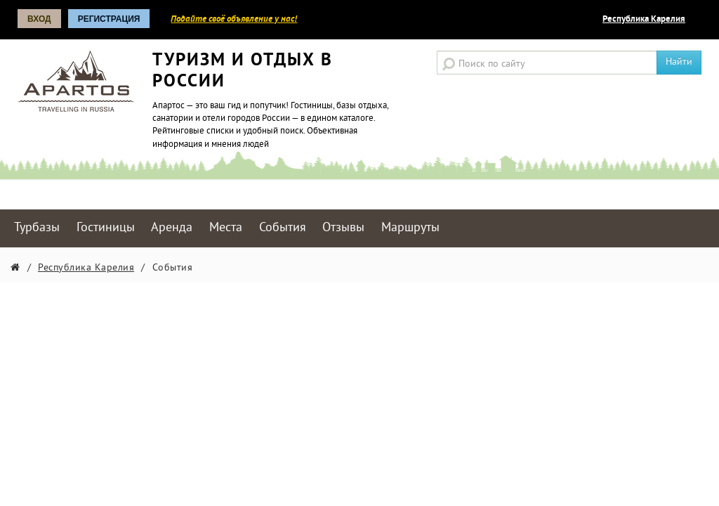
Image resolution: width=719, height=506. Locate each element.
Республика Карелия (643, 19)
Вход (39, 19)
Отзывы (343, 228)
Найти (679, 62)
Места (225, 228)
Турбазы (37, 228)
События (282, 228)
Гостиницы (106, 228)
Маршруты (410, 228)
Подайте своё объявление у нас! (234, 19)
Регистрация (109, 19)
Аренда (171, 228)
